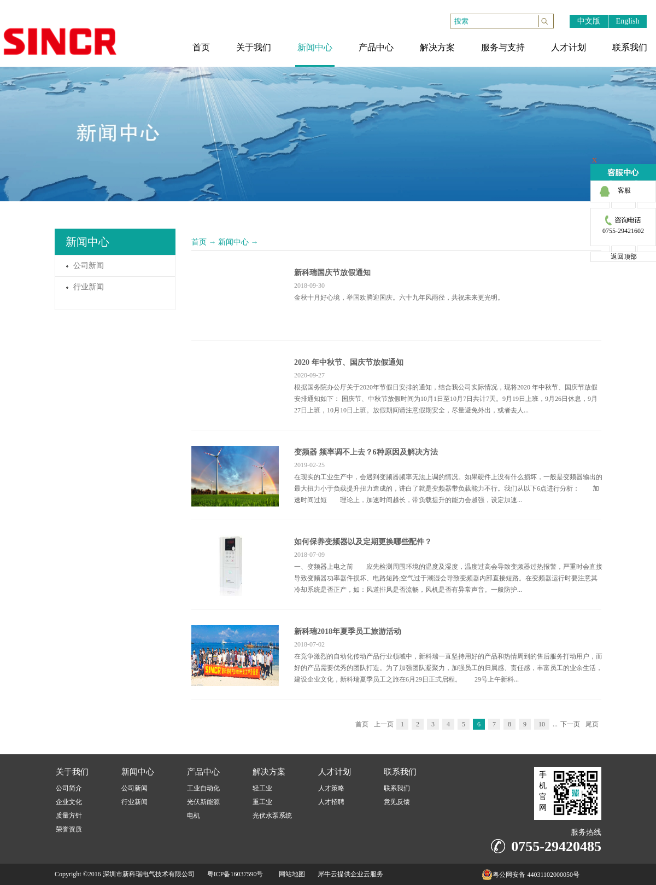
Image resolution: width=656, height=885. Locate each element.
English (628, 21)
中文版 (588, 21)
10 (541, 724)
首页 (199, 242)
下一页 (570, 724)
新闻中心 (233, 242)
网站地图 (290, 874)
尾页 (592, 724)
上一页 (384, 724)
